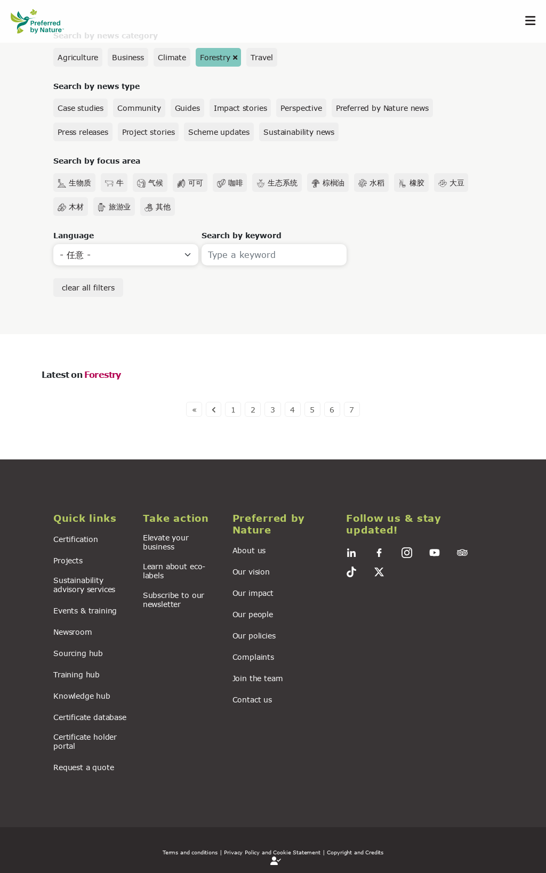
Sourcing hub (78, 653)
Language (73, 235)
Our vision (251, 571)
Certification (75, 539)
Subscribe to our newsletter (173, 600)
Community (139, 107)
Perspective (301, 107)
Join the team (257, 678)
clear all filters (88, 287)
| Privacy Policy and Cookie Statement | (272, 852)
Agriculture (78, 57)
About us (249, 550)
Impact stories (240, 107)
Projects (68, 560)
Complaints (253, 656)
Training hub (76, 674)
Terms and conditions (190, 852)
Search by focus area (96, 160)
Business (128, 57)
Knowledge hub (81, 695)
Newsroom (72, 631)
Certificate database (89, 717)
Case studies (80, 107)
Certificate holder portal (85, 741)
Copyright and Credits (355, 852)
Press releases (83, 131)
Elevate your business (166, 542)
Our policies (254, 635)
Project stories (148, 131)
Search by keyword (242, 235)
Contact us (252, 699)
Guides (187, 107)
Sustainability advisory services (84, 585)
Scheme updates (219, 131)
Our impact (253, 592)
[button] (91, 518)
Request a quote (83, 767)
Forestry (215, 57)
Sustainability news (298, 131)
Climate (172, 57)
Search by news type (96, 86)
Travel (261, 57)
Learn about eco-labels (174, 571)
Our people (252, 614)
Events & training (85, 610)
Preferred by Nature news (382, 107)
